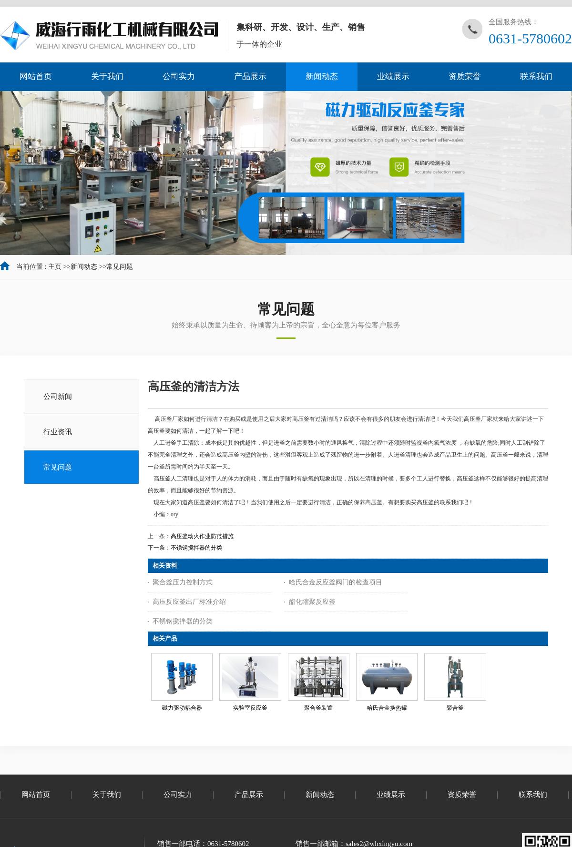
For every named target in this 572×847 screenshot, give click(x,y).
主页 (54, 266)
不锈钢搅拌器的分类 (196, 547)
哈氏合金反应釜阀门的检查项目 (335, 582)
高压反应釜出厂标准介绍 (189, 601)
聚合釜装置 (318, 707)
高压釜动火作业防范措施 (202, 536)
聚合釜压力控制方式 (183, 582)
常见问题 (119, 266)
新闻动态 (84, 266)
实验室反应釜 (250, 707)
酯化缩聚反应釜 (312, 601)
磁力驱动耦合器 (182, 707)
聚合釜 (455, 707)
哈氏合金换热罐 (387, 707)
